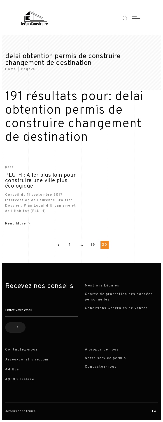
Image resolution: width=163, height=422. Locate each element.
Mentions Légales (102, 286)
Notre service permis (105, 358)
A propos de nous (102, 350)
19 (93, 245)
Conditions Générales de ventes (116, 308)
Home (10, 69)
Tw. (154, 411)
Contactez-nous (100, 367)
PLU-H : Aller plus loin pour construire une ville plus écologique (40, 181)
